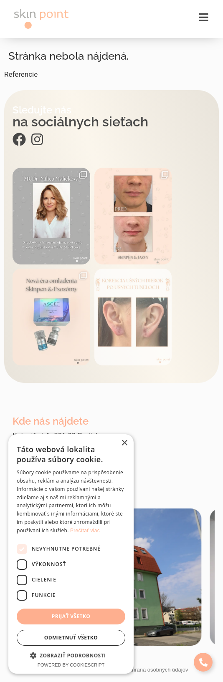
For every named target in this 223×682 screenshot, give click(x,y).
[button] (71, 655)
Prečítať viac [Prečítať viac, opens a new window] (85, 531)
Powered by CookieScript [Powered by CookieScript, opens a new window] (71, 664)
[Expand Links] (203, 662)
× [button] (124, 443)
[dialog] (71, 554)
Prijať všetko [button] (71, 616)
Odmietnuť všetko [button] (71, 637)
